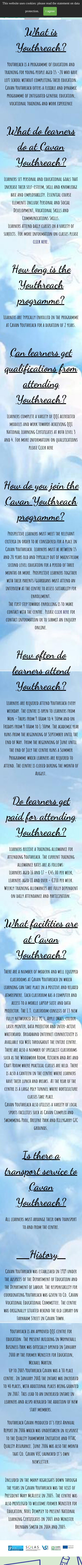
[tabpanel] (41, 780)
